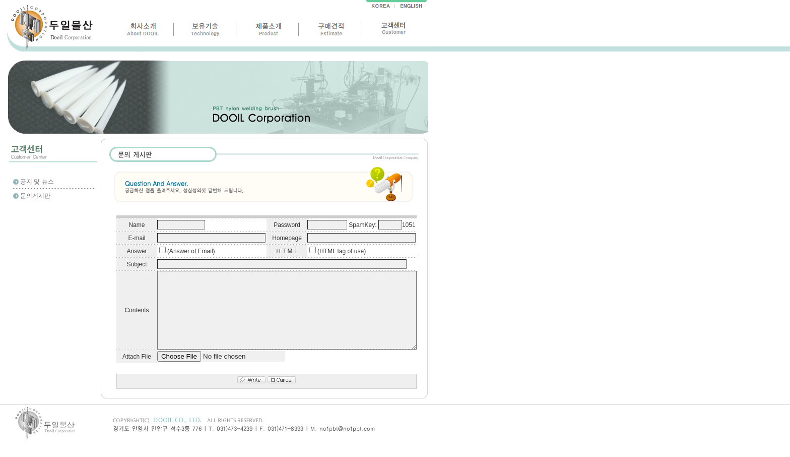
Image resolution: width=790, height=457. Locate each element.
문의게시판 (35, 195)
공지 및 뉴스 (37, 181)
